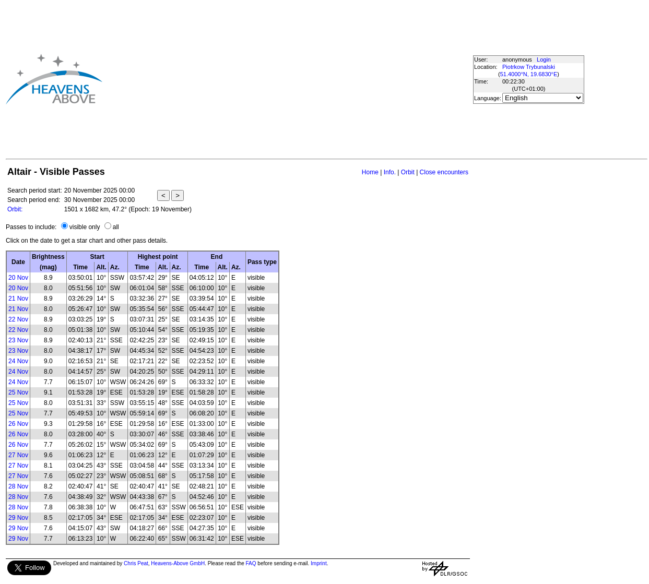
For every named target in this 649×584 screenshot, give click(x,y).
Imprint (319, 563)
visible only (84, 227)
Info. (390, 172)
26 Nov (18, 423)
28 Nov (18, 486)
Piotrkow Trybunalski (528, 67)
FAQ (251, 563)
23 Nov (18, 340)
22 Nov (18, 319)
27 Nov (18, 455)
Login (544, 59)
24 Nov (18, 361)
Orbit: (14, 209)
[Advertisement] (263, 79)
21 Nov (18, 298)
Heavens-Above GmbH (178, 563)
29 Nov (18, 517)
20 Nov (18, 277)
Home (370, 172)
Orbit (408, 172)
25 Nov (18, 392)
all (116, 227)
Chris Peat (136, 563)
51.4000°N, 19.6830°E (529, 74)
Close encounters (444, 172)
